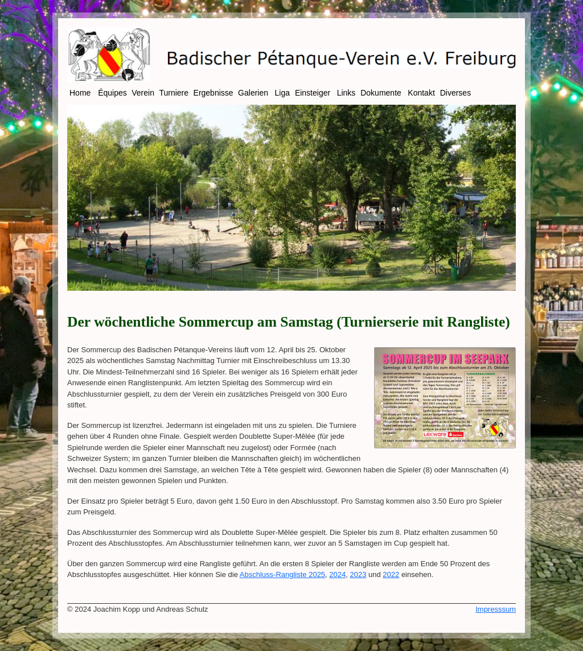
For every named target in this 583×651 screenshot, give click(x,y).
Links (347, 92)
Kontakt (422, 92)
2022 (391, 574)
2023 (358, 574)
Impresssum (495, 609)
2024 (337, 574)
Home (82, 92)
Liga (283, 92)
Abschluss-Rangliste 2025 (282, 574)
